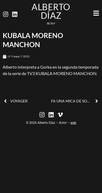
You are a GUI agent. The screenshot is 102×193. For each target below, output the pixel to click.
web (73, 123)
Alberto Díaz (51, 11)
